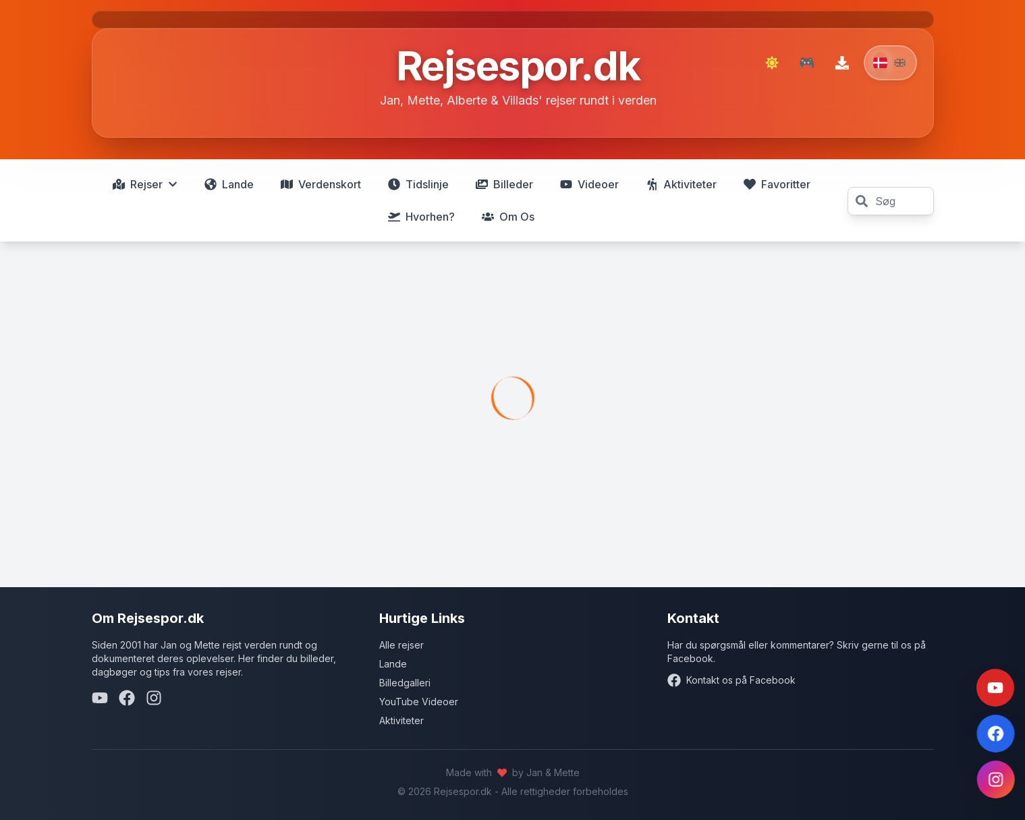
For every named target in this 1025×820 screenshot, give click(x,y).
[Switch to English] (890, 62)
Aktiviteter (401, 720)
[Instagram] (154, 698)
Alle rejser (401, 645)
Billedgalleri (405, 682)
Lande (393, 663)
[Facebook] (127, 698)
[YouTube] (100, 698)
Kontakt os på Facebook (731, 680)
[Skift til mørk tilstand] (771, 62)
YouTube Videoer (418, 701)
